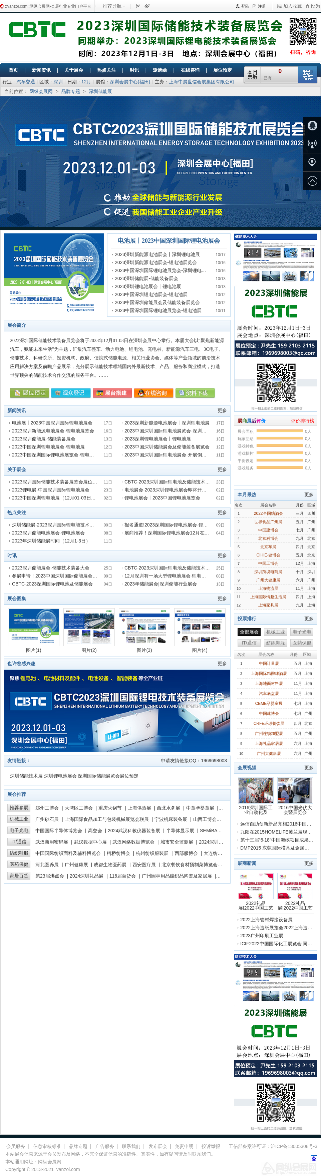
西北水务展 (168, 808)
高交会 (95, 830)
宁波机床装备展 (170, 819)
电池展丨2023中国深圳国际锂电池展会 (169, 240)
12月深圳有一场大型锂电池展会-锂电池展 (167, 575)
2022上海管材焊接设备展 (266, 919)
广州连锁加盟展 (269, 733)
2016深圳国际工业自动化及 (256, 796)
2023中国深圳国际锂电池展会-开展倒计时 (167, 454)
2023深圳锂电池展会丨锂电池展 (148, 286)
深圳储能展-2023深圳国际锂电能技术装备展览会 (62, 524)
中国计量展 (269, 663)
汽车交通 (25, 81)
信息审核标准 (47, 1146)
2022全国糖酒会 (268, 513)
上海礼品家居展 (269, 743)
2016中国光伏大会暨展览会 (295, 796)
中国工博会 (268, 563)
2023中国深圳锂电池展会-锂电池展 (151, 294)
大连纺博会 (215, 853)
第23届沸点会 (49, 876)
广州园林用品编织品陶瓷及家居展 (177, 876)
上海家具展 (268, 605)
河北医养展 (47, 864)
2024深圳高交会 (216, 842)
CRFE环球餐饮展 (269, 723)
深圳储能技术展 (26, 776)
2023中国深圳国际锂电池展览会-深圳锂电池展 (163, 270)
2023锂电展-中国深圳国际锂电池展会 (50, 489)
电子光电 (19, 830)
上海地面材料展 (269, 683)
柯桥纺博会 (118, 853)
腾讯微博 (137, 5)
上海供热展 (139, 808)
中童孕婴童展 (200, 808)
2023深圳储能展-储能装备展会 (146, 278)
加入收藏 (292, 6)
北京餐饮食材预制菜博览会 (190, 864)
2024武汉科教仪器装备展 (134, 830)
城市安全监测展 (176, 842)
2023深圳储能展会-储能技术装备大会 (50, 567)
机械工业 (19, 819)
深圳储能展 (100, 91)
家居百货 (19, 875)
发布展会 (157, 1146)
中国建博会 (268, 530)
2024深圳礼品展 (86, 876)
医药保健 (19, 864)
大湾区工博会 (79, 808)
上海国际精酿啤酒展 (269, 673)
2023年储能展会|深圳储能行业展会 (160, 583)
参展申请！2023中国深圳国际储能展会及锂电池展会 (66, 575)
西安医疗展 (144, 864)
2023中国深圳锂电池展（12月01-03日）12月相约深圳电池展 (75, 497)
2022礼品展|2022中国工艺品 (256, 891)
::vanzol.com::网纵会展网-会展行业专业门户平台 (48, 6)
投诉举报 (211, 1146)
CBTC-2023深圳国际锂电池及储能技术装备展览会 (176, 481)
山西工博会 (205, 819)
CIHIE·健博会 (268, 555)
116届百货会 (122, 876)
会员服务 (15, 1146)
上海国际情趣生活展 (268, 597)
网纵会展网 (41, 91)
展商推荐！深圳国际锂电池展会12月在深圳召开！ (176, 532)
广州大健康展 (268, 580)
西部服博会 (186, 853)
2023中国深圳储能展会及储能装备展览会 (157, 302)
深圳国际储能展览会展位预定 (108, 776)
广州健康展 (76, 864)
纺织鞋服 (19, 853)
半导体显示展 (180, 830)
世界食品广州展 (268, 521)
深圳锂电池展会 (60, 776)
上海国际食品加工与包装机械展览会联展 (107, 819)
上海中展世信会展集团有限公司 (201, 81)
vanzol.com (68, 1169)
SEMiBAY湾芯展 (217, 830)
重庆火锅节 (110, 808)
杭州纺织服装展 (152, 853)
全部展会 (249, 632)
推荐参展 (19, 807)
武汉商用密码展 (51, 842)
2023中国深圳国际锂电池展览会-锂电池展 (158, 310)
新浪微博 (146, 5)
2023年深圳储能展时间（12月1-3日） (51, 540)
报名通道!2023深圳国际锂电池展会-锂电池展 (170, 524)
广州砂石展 (47, 819)
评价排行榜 (302, 420)
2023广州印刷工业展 (261, 935)
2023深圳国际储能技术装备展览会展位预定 (57, 481)
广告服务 (104, 1146)
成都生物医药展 (110, 864)
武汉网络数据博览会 (133, 842)
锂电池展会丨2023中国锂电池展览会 (162, 497)
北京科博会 (268, 538)
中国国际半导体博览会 (58, 830)
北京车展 (268, 546)
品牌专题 (70, 91)
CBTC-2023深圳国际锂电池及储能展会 (52, 583)
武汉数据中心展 (90, 842)
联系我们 (131, 1146)
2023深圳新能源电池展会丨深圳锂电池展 (157, 254)
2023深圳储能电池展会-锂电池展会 (48, 532)
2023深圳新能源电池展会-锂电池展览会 (156, 262)
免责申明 (184, 1146)
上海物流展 (268, 588)
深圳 (58, 81)
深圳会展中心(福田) (130, 81)
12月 (86, 81)
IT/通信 (18, 841)
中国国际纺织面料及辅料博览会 (68, 853)
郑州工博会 (47, 808)
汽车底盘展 (269, 693)
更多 (222, 410)
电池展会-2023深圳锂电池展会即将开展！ (167, 489)
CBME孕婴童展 (269, 703)
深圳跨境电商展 (268, 571)
